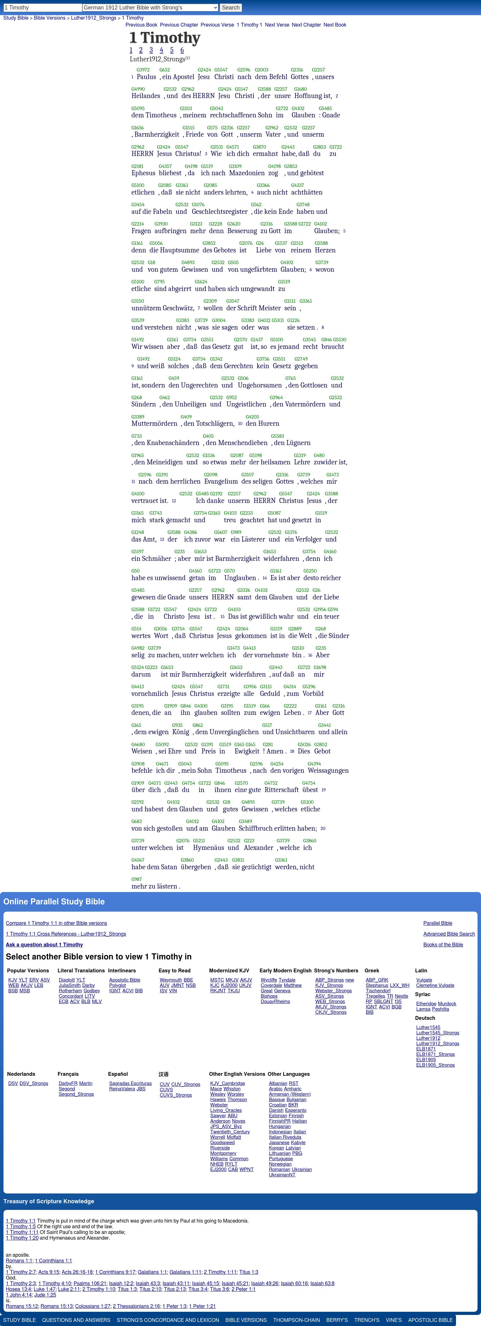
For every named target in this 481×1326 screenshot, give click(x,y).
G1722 (282, 108)
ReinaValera (122, 1089)
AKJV (27, 985)
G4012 (264, 320)
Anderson (220, 1121)
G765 (290, 378)
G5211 (199, 841)
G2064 (241, 629)
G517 (267, 725)
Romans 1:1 (19, 1260)
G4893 (188, 262)
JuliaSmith (70, 985)
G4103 (230, 513)
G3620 (233, 224)
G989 (236, 532)
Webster (219, 1105)
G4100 (138, 494)
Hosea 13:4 (18, 1289)
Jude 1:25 (45, 1295)
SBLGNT (383, 1001)
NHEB (217, 1164)
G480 (319, 455)
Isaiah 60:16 (294, 1283)
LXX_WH (399, 985)
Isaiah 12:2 (121, 1283)
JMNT (177, 985)
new (350, 980)
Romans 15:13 (57, 1306)
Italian (299, 1132)
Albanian (278, 1083)
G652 (164, 70)
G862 (198, 725)
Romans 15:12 (22, 1306)
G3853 (319, 147)
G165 (136, 725)
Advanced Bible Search (449, 934)
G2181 (137, 166)
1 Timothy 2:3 (21, 1283)
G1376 (291, 532)
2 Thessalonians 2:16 (136, 1306)
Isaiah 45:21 (235, 1283)
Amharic (293, 1089)
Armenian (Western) (290, 1094)
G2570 (240, 340)
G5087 (274, 513)
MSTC (217, 980)
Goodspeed (222, 1142)
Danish (276, 1110)
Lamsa (423, 1009)
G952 (232, 397)
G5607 (221, 532)
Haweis (218, 1099)
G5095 (138, 108)
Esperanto (296, 1110)
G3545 (309, 340)
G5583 (277, 436)
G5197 (138, 551)
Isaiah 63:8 (322, 1283)
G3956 (320, 609)
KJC (215, 985)
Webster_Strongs (333, 990)
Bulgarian (296, 1099)
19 (324, 790)
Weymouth (171, 980)
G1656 (138, 128)
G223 (249, 841)
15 (223, 616)
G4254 (277, 764)
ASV (45, 980)
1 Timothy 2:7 (21, 1272)
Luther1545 (428, 1027)
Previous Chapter (179, 25)
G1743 (156, 513)
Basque (277, 1099)
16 (310, 655)
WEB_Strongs (330, 1001)
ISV (163, 990)
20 (323, 828)
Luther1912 (428, 1038)
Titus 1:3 (248, 1272)
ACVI (128, 990)
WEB (13, 985)
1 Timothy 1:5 (21, 1226)
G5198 (255, 455)
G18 (151, 262)
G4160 (330, 551)
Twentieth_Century (230, 1132)
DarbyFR (68, 1083)
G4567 (138, 860)
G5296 (309, 687)
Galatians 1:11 (186, 1272)
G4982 (138, 648)
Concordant (71, 996)
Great (266, 990)
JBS (141, 1089)
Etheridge (426, 1003)
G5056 (156, 243)
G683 (137, 821)
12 (174, 501)
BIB (139, 990)
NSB (191, 985)
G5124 (174, 359)
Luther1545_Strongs (437, 1033)
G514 (136, 629)
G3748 (303, 204)
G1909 (170, 706)
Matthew (293, 985)
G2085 (165, 185)
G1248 (138, 532)
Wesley (218, 1094)
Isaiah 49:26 (264, 1283)
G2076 (246, 243)
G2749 (301, 359)
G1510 (298, 648)
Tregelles (375, 996)
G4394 (314, 764)
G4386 (190, 532)
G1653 (200, 551)
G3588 (264, 89)
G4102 (298, 108)
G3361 (182, 185)
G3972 (143, 70)
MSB (24, 990)
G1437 (257, 340)
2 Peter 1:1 (244, 1289)
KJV (12, 980)
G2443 (288, 147)
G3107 (247, 475)
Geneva (282, 990)
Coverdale (271, 985)
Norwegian (280, 1164)
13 (162, 539)
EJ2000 (218, 1169)
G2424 (204, 70)
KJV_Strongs (329, 985)
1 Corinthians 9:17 (115, 1272)
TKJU (234, 990)
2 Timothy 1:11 (220, 1272)
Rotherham (70, 990)
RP (369, 1001)
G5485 (325, 108)
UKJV (245, 985)
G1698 (320, 667)
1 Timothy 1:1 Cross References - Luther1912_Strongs (66, 934)
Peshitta (440, 1009)
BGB (396, 1007)
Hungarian (280, 1126)
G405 (208, 436)
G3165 (138, 513)
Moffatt (234, 1137)
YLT (23, 980)
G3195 (138, 706)
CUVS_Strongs (176, 1095)
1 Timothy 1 (250, 25)
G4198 (191, 166)
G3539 (138, 320)
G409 (186, 417)
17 (310, 713)
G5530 (340, 340)
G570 (229, 571)
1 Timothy (133, 18)
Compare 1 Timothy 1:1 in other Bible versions (56, 923)
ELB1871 (426, 1049)
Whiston (231, 1089)
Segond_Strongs (76, 1094)
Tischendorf (378, 990)
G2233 (246, 513)
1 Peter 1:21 (202, 1306)
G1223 (151, 667)
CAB (233, 1169)
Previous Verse (217, 25)
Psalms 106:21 (90, 1283)
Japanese (279, 1142)
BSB (13, 990)
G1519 (207, 166)
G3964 (276, 397)
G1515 (189, 128)
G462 (164, 397)
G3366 (263, 185)
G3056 (160, 629)
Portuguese (281, 1158)
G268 (137, 397)
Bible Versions (50, 18)
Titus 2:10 (150, 1289)
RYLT (231, 1164)
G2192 (216, 494)
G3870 (259, 147)
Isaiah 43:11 (176, 1283)
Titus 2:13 (175, 1289)
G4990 (138, 89)
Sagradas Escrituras (130, 1083)
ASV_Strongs (329, 996)
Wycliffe (269, 980)
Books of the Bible (443, 944)
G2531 (217, 147)
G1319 (300, 455)
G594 (333, 609)
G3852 (209, 243)
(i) (187, 57)
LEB (38, 985)
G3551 (207, 340)
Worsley (235, 1094)
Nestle (401, 996)
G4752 (271, 783)
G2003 (261, 70)
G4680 (138, 744)
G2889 (295, 629)
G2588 (321, 243)
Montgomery (223, 1153)
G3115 (266, 687)
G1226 (293, 320)
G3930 (161, 224)
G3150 (138, 301)
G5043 (216, 108)
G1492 (138, 340)
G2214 (138, 224)
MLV (97, 1001)
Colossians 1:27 (92, 1306)
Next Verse (277, 25)
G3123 (196, 224)
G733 (137, 436)
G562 (256, 204)
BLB (86, 1001)
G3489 (245, 821)
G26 (260, 243)
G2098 (210, 475)
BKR (293, 1105)
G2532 (170, 89)
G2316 (297, 70)
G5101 (278, 320)
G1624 (201, 282)
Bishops (269, 996)
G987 (137, 879)
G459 (174, 378)
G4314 (290, 687)
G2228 (215, 224)
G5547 (221, 70)
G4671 (162, 764)
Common (238, 1158)
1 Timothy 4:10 (54, 1283)
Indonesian (280, 1132)
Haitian (299, 1121)
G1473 (333, 475)
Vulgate (424, 980)
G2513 (297, 243)
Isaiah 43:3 (148, 1283)
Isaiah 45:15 (205, 1283)
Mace (216, 1089)
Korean (276, 1148)
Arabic (276, 1089)
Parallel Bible (437, 923)
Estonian (278, 1115)
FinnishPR (280, 1121)
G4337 (297, 185)
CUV (165, 1084)
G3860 (309, 841)
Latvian (293, 1148)
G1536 (209, 455)
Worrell (217, 1137)
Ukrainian (302, 1169)
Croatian (278, 1105)
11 (133, 481)
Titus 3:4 (197, 1289)
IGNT (115, 990)
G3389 (138, 417)
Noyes (238, 1121)
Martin (85, 1083)
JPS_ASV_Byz (226, 1126)
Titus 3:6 (219, 1289)
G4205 (252, 417)
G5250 (310, 571)
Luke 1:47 (44, 1289)
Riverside (220, 1148)
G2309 (210, 301)
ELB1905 (426, 1059)
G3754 (190, 340)
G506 (243, 378)
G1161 (137, 243)
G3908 (138, 764)
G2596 (243, 70)
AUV (165, 985)
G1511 (290, 301)
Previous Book (142, 25)
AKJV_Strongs (330, 1007)
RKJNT (218, 990)
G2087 (237, 455)
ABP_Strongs (329, 980)
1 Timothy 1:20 (22, 1238)
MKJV (232, 980)
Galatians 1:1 (152, 1272)
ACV (75, 1001)
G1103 (186, 108)
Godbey (92, 990)
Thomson (237, 1099)
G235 (180, 551)
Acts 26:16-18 (77, 1272)
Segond (67, 1089)
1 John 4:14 (19, 1295)
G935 (177, 725)
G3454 (138, 204)
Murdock (447, 1003)
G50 (136, 571)
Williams (219, 1158)
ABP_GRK (377, 980)
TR (390, 996)
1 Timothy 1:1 (21, 1221)
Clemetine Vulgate (435, 985)
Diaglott (67, 980)
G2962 (188, 89)
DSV (13, 1083)
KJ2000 (229, 985)
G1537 (281, 243)
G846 (327, 340)
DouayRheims (275, 1001)
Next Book (335, 25)
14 (265, 578)
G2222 (290, 706)
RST (294, 1083)
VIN (173, 990)
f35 (398, 1001)
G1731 (223, 687)
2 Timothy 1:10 (99, 1289)
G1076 (198, 204)
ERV (34, 980)
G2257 (318, 70)
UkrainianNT (282, 1175)
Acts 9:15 (48, 1272)
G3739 (321, 262)
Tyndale (287, 980)
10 (240, 423)
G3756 (263, 359)
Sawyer (218, 1115)
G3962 (271, 128)
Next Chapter (306, 25)
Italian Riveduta (285, 1137)
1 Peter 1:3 (174, 1306)
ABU (232, 1115)
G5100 (138, 185)
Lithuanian (280, 1153)
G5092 (162, 744)
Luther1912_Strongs (437, 1043)
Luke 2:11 (69, 1289)
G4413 (249, 648)
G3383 (182, 320)
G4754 (188, 783)
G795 (159, 282)
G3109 (235, 166)
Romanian (279, 1169)
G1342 (216, 359)
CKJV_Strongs (331, 1012)
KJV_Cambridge (227, 1083)
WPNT (247, 1169)
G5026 (304, 744)
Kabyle (298, 1142)
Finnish (296, 1115)
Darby (88, 985)
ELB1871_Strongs (435, 1054)
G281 (268, 744)
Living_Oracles (226, 1110)
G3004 (219, 320)
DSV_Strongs (34, 1083)
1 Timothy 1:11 (22, 1232)
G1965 (138, 455)
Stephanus (377, 985)
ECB (63, 1001)
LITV (90, 996)
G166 (265, 706)
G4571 (233, 147)
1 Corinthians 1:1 (53, 1260)
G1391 (162, 475)
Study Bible (15, 18)
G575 (212, 128)
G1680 (300, 89)
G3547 (233, 301)
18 (292, 751)
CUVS (166, 1089)
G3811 (238, 860)
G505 (233, 262)
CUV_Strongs (185, 1084)
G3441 (324, 725)
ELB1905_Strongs (435, 1065)
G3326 (243, 590)
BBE (188, 980)
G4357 (165, 166)
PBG (297, 1153)
